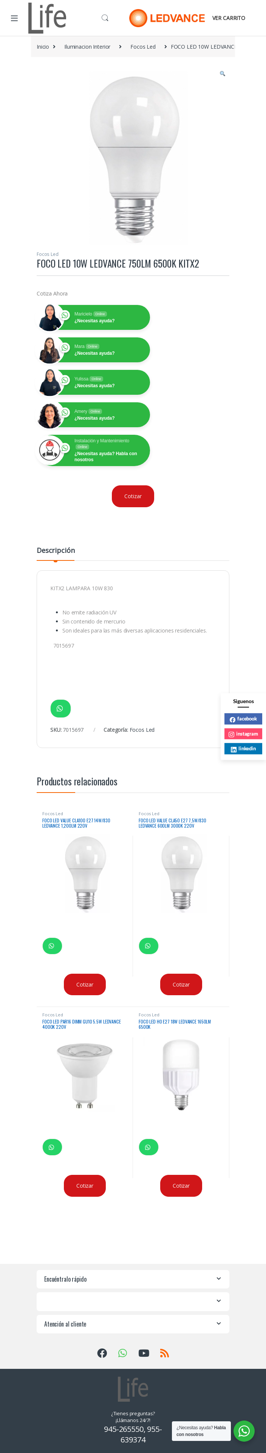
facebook (243, 719)
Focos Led (143, 46)
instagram (243, 733)
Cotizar (132, 496)
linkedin (243, 749)
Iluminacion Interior (87, 46)
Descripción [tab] (55, 551)
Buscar (105, 18)
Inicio (43, 46)
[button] (223, 73)
